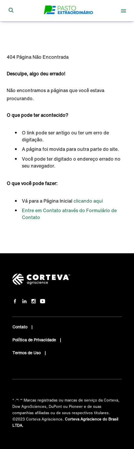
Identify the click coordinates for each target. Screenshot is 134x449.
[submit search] (11, 10)
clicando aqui (88, 200)
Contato (20, 327)
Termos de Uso (27, 353)
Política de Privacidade (34, 340)
